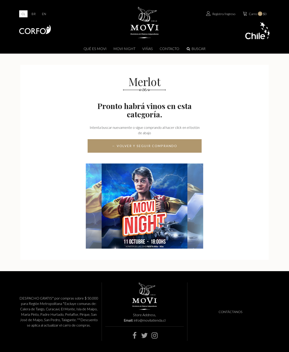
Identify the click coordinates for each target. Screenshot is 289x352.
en (44, 14)
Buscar (195, 48)
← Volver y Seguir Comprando (144, 146)
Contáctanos (230, 312)
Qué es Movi (95, 48)
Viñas (147, 48)
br (34, 14)
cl (23, 14)
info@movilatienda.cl (149, 320)
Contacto (169, 48)
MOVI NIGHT (124, 48)
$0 (254, 13)
